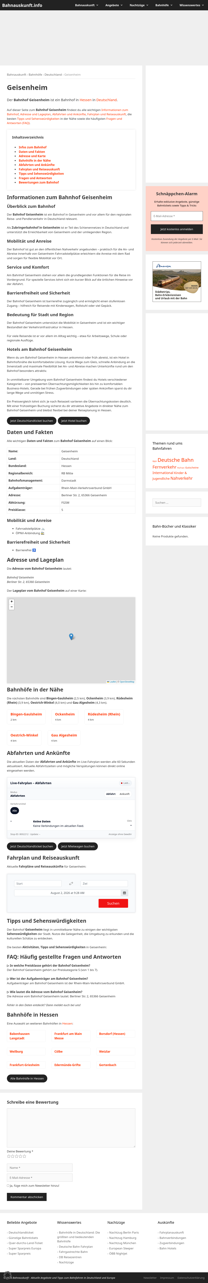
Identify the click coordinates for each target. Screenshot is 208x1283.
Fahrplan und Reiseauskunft (106, 114)
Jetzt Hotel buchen (73, 421)
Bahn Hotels (167, 1248)
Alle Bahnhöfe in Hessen (27, 1078)
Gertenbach (107, 1065)
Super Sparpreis (20, 1253)
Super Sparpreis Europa (25, 1248)
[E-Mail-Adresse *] (177, 216)
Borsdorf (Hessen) (112, 1034)
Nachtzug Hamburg (122, 1238)
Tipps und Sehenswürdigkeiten (38, 119)
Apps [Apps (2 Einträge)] (155, 461)
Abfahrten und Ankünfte (69, 114)
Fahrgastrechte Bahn (73, 1252)
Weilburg (16, 1051)
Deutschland (53, 75)
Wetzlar (104, 1051)
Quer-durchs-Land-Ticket (26, 1243)
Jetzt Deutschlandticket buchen (31, 421)
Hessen (85, 100)
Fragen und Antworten (35, 178)
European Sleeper (121, 1248)
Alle (14, 810)
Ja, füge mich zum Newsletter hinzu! (33, 1186)
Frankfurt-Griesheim (25, 1065)
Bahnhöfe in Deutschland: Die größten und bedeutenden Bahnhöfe (78, 1236)
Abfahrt (111, 794)
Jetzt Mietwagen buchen (77, 846)
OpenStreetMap (127, 682)
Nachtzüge (141, 5)
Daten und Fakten (32, 152)
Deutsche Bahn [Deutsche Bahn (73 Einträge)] (176, 459)
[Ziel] (104, 883)
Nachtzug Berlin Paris (124, 1232)
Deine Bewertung (20, 1151)
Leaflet (111, 682)
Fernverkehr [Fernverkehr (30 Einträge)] (165, 467)
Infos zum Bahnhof (32, 147)
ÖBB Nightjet (118, 1253)
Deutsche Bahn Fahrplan (76, 1247)
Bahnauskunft (88, 5)
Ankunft (124, 794)
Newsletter (150, 1277)
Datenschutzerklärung (191, 1277)
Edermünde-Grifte (67, 1065)
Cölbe (58, 1051)
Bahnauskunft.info (22, 5)
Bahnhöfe (166, 5)
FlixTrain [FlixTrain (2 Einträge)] (181, 468)
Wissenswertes (193, 5)
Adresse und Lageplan (35, 114)
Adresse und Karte (32, 156)
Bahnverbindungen (172, 1238)
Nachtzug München (122, 1243)
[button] (71, 636)
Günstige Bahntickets (23, 1238)
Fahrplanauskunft (171, 1232)
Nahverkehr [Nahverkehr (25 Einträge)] (182, 478)
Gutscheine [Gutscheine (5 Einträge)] (192, 467)
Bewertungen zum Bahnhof (39, 182)
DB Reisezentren (70, 1257)
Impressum (167, 1277)
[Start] (38, 883)
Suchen (113, 903)
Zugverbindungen (171, 1243)
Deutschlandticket (21, 1232)
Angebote (115, 5)
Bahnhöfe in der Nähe (35, 160)
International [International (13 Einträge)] (163, 472)
